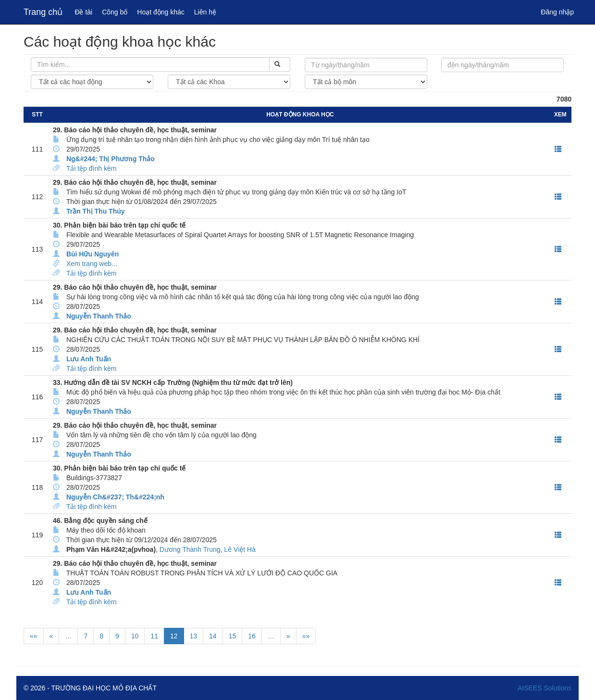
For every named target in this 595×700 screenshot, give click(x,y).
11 (154, 636)
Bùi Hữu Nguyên (92, 254)
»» (306, 636)
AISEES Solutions (544, 688)
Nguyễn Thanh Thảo (98, 316)
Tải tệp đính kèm (91, 168)
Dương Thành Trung (190, 549)
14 (213, 636)
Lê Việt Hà (239, 549)
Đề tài (83, 12)
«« (33, 636)
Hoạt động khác (161, 12)
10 (135, 636)
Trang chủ (43, 12)
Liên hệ (205, 12)
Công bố (114, 12)
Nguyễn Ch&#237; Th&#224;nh (115, 497)
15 (232, 636)
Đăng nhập (557, 12)
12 (174, 636)
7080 (564, 99)
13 (194, 636)
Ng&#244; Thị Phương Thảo (110, 159)
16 (252, 636)
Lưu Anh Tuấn (88, 359)
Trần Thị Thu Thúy (95, 211)
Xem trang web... (91, 263)
